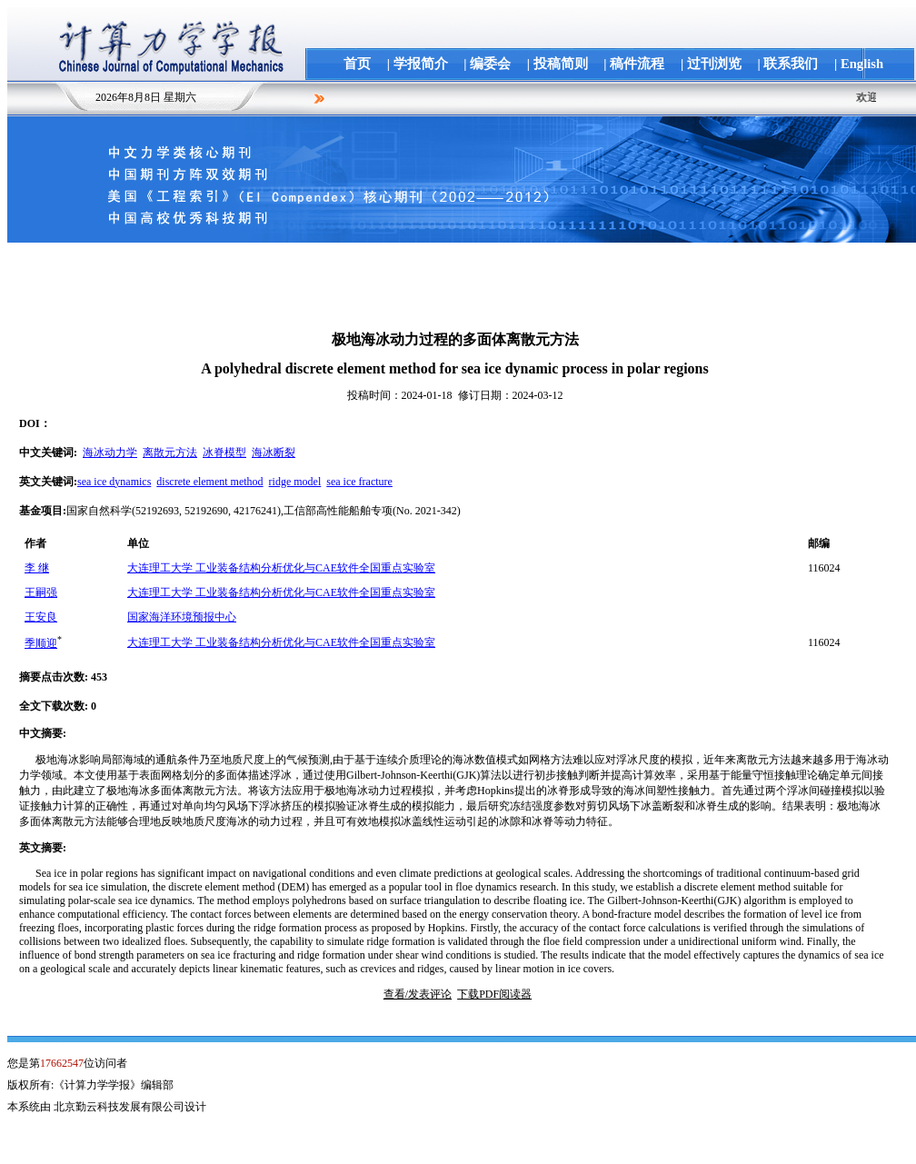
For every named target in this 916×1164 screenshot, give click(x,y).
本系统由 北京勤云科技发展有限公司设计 (106, 1106)
